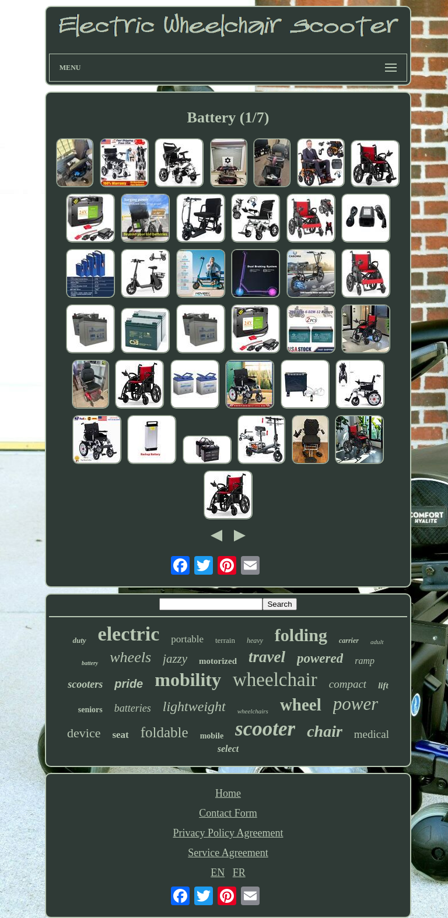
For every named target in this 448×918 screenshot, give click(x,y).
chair (324, 731)
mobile (211, 735)
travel (267, 657)
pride (128, 683)
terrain (225, 640)
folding (301, 635)
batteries (132, 708)
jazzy (175, 659)
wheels (130, 657)
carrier (349, 640)
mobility (188, 679)
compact (347, 684)
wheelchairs (252, 711)
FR (239, 872)
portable (187, 639)
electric (129, 634)
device (83, 733)
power (356, 704)
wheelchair (275, 679)
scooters (85, 684)
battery (90, 663)
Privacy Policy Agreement (228, 833)
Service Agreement (228, 853)
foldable (164, 732)
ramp (364, 661)
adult (377, 641)
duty (79, 640)
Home (228, 793)
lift (383, 685)
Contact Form (228, 813)
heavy (255, 640)
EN (218, 872)
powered (320, 658)
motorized (218, 661)
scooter (265, 728)
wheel (300, 704)
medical (371, 734)
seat (120, 734)
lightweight (194, 706)
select (228, 749)
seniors (90, 709)
